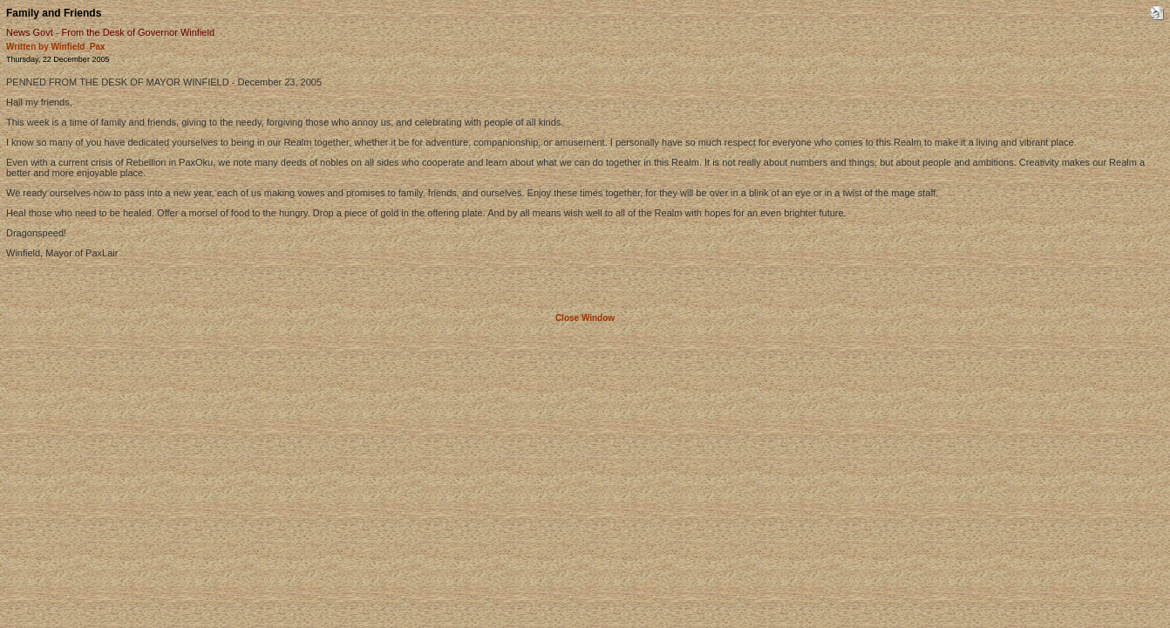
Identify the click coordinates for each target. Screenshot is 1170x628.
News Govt (29, 32)
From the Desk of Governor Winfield (138, 32)
